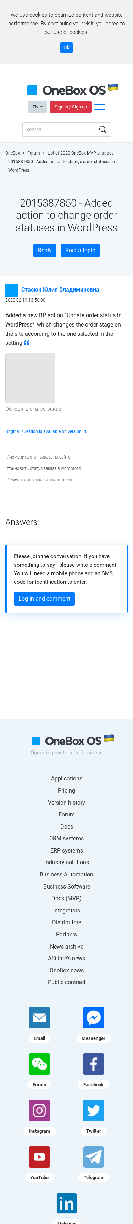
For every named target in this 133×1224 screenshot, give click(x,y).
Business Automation (66, 874)
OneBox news (67, 970)
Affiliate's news (66, 958)
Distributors (66, 922)
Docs (66, 826)
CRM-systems (66, 838)
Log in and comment (44, 598)
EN (36, 107)
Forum (67, 814)
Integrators (66, 910)
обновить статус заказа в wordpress (45, 468)
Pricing (66, 790)
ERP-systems (66, 850)
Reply (45, 250)
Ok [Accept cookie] (66, 47)
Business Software (66, 886)
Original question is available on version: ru (46, 431)
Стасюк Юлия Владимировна (60, 289)
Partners (66, 934)
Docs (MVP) (66, 898)
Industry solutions (66, 862)
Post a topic (80, 250)
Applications (66, 778)
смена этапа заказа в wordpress (41, 479)
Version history (66, 802)
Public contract (66, 982)
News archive (66, 946)
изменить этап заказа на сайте (40, 457)
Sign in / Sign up (71, 107)
